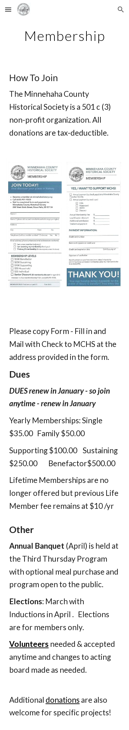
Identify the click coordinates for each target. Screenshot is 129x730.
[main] (64, 36)
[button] (8, 9)
